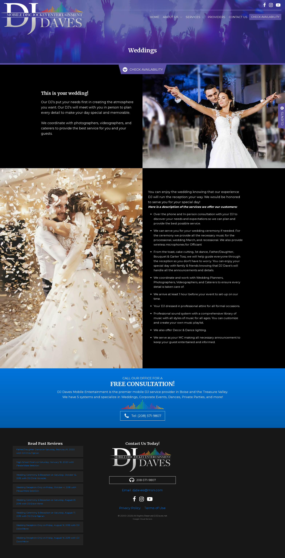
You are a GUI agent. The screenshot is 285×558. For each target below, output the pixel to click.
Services (195, 17)
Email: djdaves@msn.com (142, 488)
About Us (172, 17)
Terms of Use (155, 506)
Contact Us (238, 17)
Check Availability (265, 17)
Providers (216, 17)
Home (154, 17)
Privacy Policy (130, 506)
